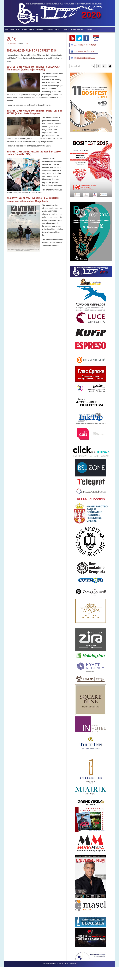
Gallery (58, 29)
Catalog (31, 29)
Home (6, 29)
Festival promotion (77, 29)
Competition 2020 (15, 29)
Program (24, 29)
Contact (89, 29)
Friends (49, 29)
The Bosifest (39, 29)
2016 (26, 43)
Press (65, 29)
